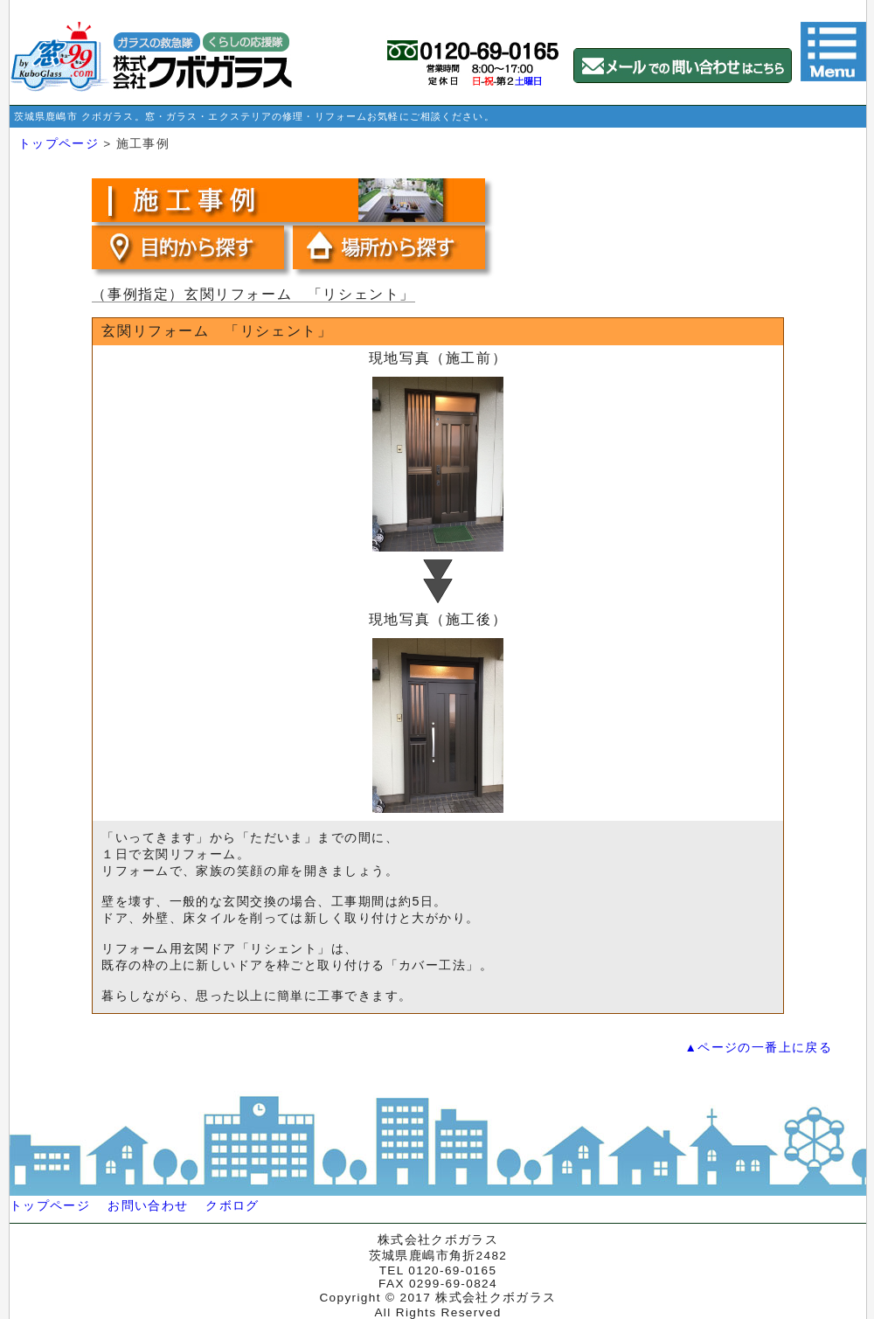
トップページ (58, 143)
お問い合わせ (148, 1205)
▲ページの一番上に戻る (758, 1047)
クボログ (232, 1205)
